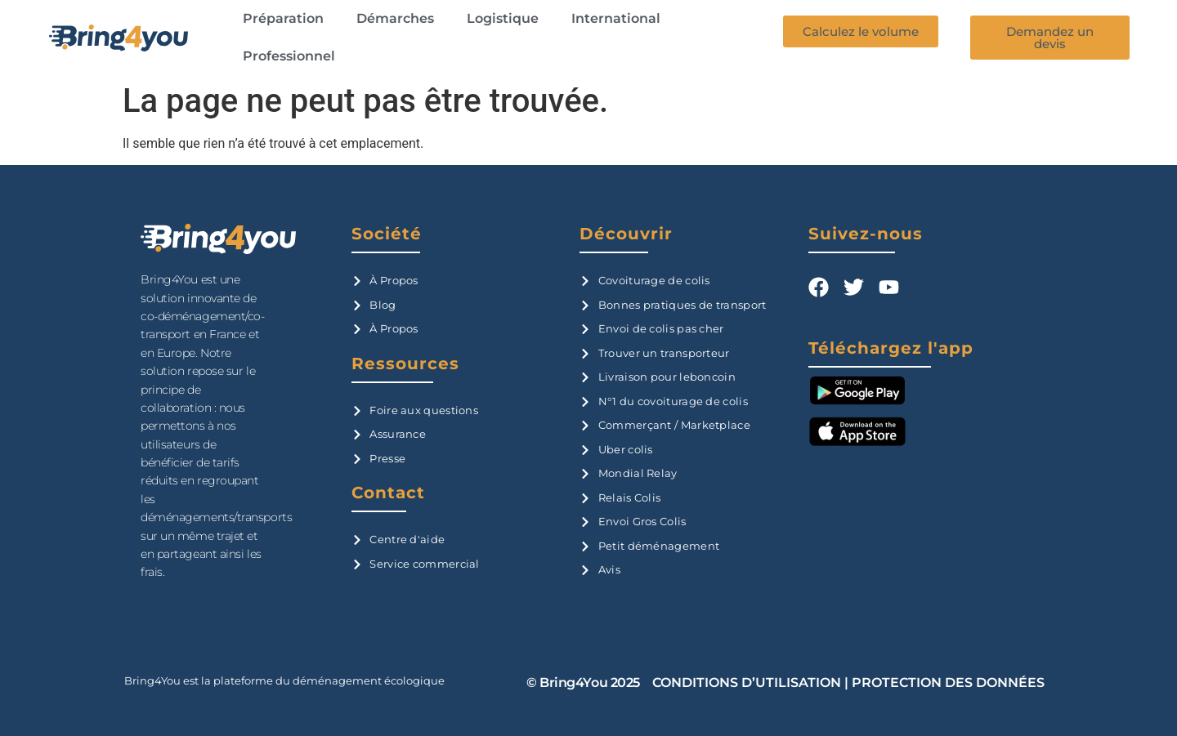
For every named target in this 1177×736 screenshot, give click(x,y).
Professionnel (289, 56)
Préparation (283, 18)
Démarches (395, 18)
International (615, 18)
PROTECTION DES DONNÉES (948, 682)
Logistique (503, 18)
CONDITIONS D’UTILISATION (746, 682)
